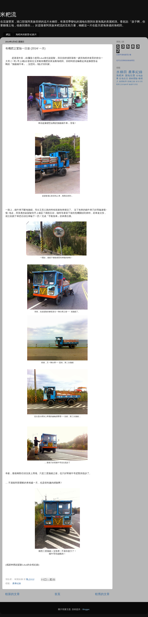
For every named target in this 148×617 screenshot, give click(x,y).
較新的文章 (12, 594)
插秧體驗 (133, 78)
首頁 (57, 594)
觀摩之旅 (119, 84)
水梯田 (121, 72)
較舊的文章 (102, 594)
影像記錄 (131, 81)
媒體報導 (123, 81)
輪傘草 (125, 84)
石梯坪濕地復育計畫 (123, 55)
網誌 (8, 34)
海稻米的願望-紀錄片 (26, 34)
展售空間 (139, 81)
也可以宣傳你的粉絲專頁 (125, 60)
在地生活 (123, 78)
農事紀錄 (16, 583)
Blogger (85, 609)
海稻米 (120, 75)
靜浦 (136, 84)
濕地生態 (130, 75)
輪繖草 (131, 84)
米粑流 (8, 14)
